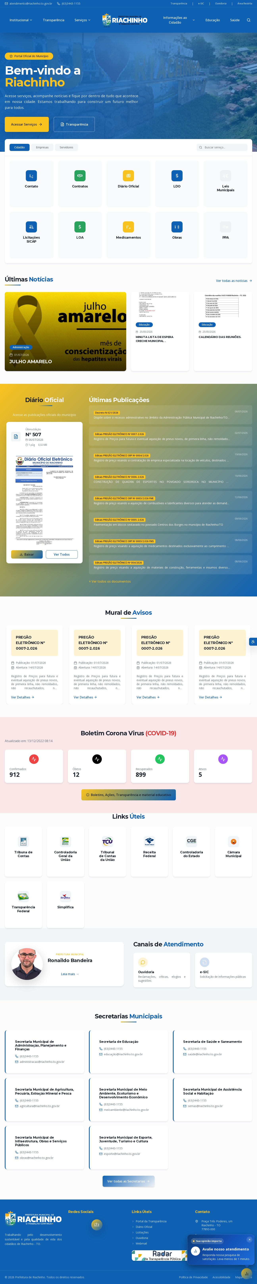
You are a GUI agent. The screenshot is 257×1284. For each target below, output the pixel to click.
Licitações (140, 1232)
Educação (212, 20)
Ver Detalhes (22, 697)
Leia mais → (70, 974)
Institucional (21, 20)
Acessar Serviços (26, 124)
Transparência (178, 3)
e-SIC (201, 3)
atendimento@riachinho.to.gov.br (28, 3)
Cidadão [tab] (19, 147)
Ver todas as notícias (234, 281)
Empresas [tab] (42, 147)
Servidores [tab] (66, 147)
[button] (246, 1273)
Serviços (83, 20)
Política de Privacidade (193, 1277)
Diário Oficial (142, 1227)
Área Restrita (245, 3)
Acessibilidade (221, 1277)
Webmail (139, 1243)
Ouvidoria (220, 3)
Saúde (235, 20)
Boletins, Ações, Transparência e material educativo (128, 795)
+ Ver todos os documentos (110, 581)
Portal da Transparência (149, 1221)
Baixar (27, 554)
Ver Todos (62, 554)
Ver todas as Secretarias (128, 1181)
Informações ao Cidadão (179, 20)
